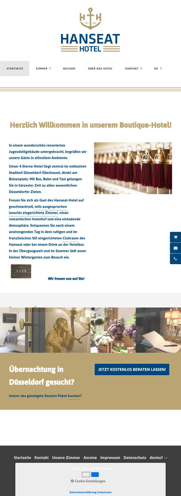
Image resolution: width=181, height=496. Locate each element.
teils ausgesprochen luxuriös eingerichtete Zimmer (38, 210)
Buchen (69, 68)
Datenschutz (134, 457)
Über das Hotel (100, 68)
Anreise (90, 457)
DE (156, 68)
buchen (74, 395)
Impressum (110, 457)
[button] (132, 369)
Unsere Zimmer (66, 457)
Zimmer (42, 68)
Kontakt (132, 68)
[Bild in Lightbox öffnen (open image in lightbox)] (133, 168)
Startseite (15, 68)
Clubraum (71, 238)
